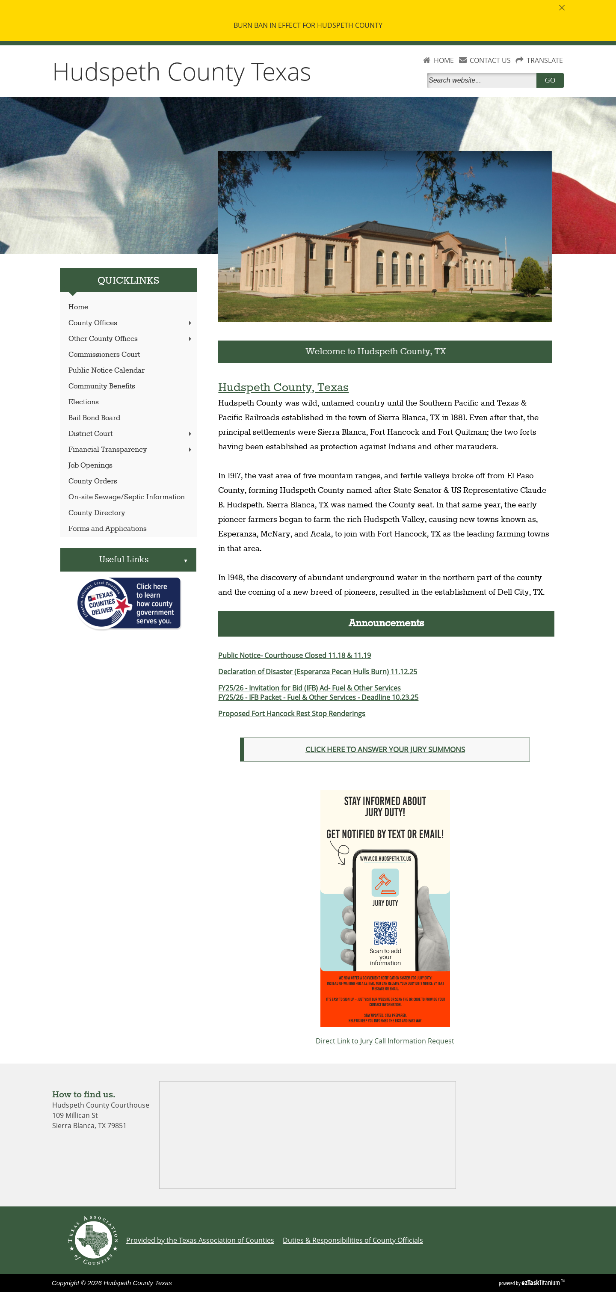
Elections (83, 402)
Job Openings (90, 465)
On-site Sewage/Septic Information (126, 497)
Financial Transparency (130, 449)
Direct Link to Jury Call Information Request (385, 1041)
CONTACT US (490, 60)
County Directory (96, 513)
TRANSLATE (545, 60)
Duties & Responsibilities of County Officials (353, 1240)
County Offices (130, 323)
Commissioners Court (104, 354)
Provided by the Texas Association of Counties (200, 1240)
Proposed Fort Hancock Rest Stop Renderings (291, 713)
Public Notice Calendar (106, 370)
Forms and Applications (107, 529)
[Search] (483, 80)
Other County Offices (130, 339)
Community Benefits (101, 386)
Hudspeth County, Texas (283, 388)
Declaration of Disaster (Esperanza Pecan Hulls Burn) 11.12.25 (317, 671)
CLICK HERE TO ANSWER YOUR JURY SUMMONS (385, 749)
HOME (444, 60)
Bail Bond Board (94, 418)
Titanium (541, 1282)
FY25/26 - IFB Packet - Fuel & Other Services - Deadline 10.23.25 (318, 697)
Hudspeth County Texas (181, 71)
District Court (130, 434)
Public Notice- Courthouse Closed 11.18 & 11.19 (294, 655)
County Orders (92, 481)
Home (78, 307)
